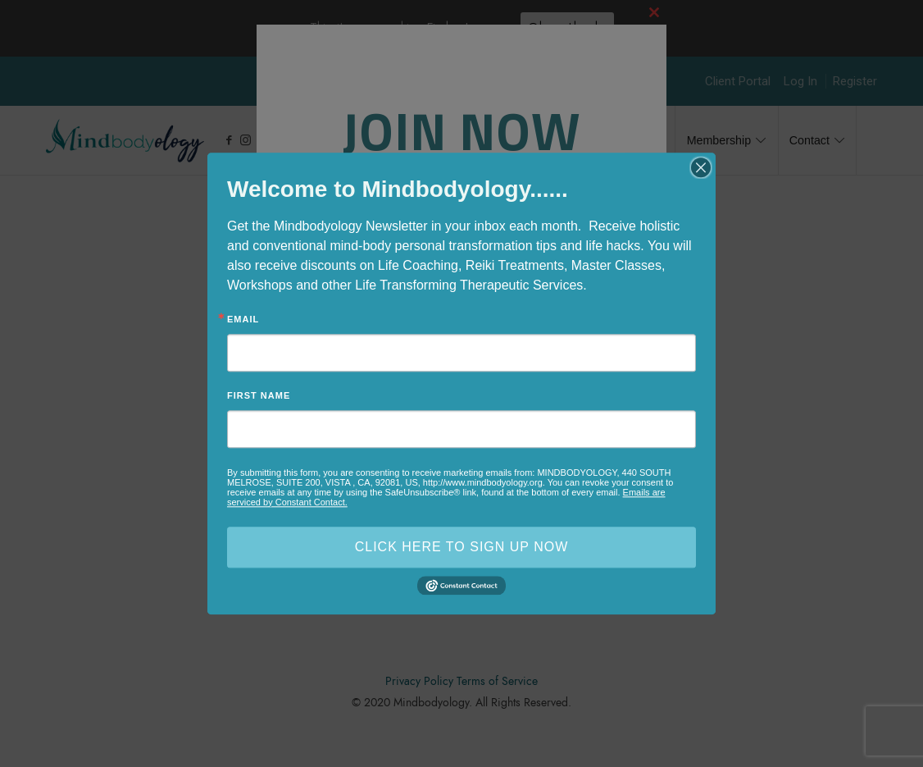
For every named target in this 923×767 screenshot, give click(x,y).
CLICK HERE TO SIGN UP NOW (462, 547)
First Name (258, 395)
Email (243, 319)
